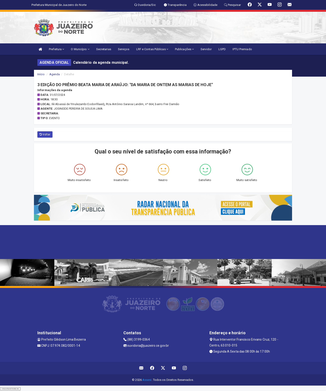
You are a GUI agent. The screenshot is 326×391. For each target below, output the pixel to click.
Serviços (123, 49)
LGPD (222, 49)
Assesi (147, 380)
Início (41, 74)
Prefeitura (56, 49)
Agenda (54, 74)
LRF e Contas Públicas (152, 49)
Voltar (45, 134)
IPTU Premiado (242, 49)
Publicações (184, 49)
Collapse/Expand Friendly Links (10, 388)
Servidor (206, 49)
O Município (80, 49)
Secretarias (103, 49)
